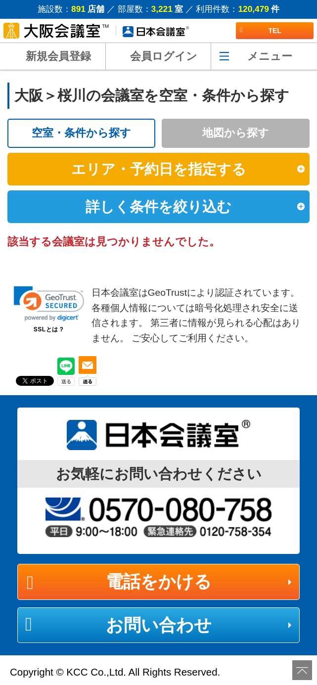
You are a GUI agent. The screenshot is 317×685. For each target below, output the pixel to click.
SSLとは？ (49, 329)
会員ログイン (163, 56)
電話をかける (159, 581)
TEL (260, 31)
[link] (49, 303)
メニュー (269, 56)
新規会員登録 (58, 56)
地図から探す (235, 133)
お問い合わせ (159, 625)
